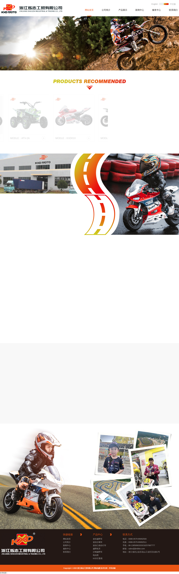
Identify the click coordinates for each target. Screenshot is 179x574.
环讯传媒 (112, 568)
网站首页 (89, 10)
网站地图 (97, 568)
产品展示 (123, 10)
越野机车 (96, 549)
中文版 (173, 4)
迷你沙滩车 (97, 542)
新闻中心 (139, 10)
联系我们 (173, 10)
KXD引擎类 (98, 558)
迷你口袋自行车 (99, 545)
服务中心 (156, 10)
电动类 (96, 555)
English (154, 4)
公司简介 (106, 10)
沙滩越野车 (97, 552)
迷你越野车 (97, 539)
